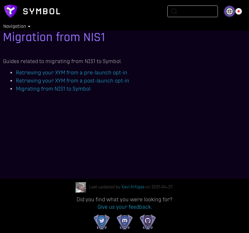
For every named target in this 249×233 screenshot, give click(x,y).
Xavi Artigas (132, 187)
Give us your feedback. (125, 207)
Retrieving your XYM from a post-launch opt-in (72, 81)
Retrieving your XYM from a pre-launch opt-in (71, 73)
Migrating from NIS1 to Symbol (53, 89)
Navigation (16, 26)
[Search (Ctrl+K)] (192, 11)
